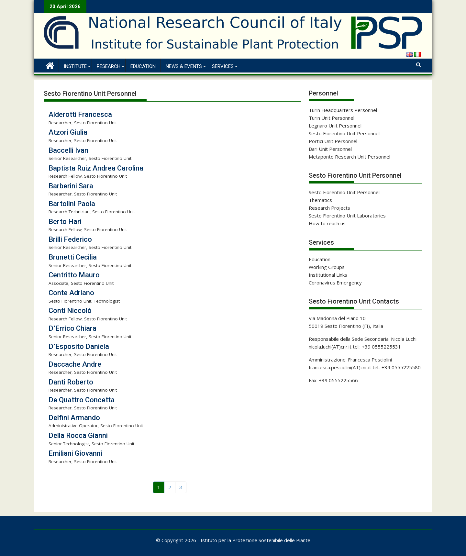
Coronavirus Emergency (335, 282)
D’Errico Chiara (72, 328)
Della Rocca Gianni (78, 435)
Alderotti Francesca (80, 114)
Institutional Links (328, 275)
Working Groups (327, 267)
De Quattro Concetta (82, 400)
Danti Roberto (71, 382)
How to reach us (327, 223)
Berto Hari (65, 221)
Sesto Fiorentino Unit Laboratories (347, 215)
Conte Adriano (71, 293)
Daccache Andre (75, 364)
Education (143, 66)
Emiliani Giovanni (75, 453)
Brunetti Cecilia (73, 257)
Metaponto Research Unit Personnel (349, 156)
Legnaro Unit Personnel (335, 125)
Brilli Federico (70, 239)
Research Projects (329, 208)
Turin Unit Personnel (331, 118)
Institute (75, 66)
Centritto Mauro (74, 275)
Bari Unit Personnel (330, 149)
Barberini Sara (71, 186)
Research (108, 66)
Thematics (320, 200)
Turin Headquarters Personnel (343, 110)
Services (223, 66)
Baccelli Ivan (68, 150)
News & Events (184, 66)
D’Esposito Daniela (79, 346)
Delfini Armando (74, 418)
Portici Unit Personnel (333, 141)
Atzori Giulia (68, 132)
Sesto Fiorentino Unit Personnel (344, 133)
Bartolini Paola (72, 204)
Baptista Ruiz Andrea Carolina (96, 168)
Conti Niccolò (70, 310)
